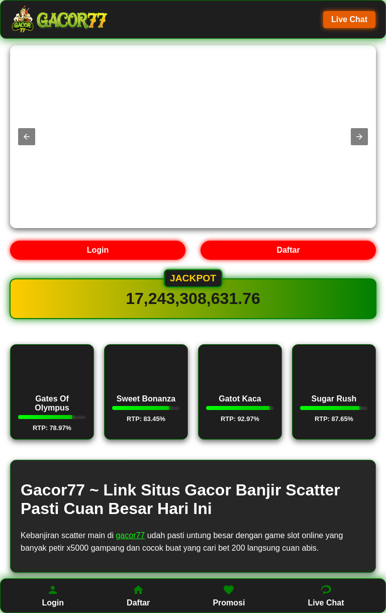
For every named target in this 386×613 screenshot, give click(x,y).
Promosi (229, 595)
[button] (26, 136)
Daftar (288, 250)
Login (98, 250)
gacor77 (130, 535)
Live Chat (349, 19)
